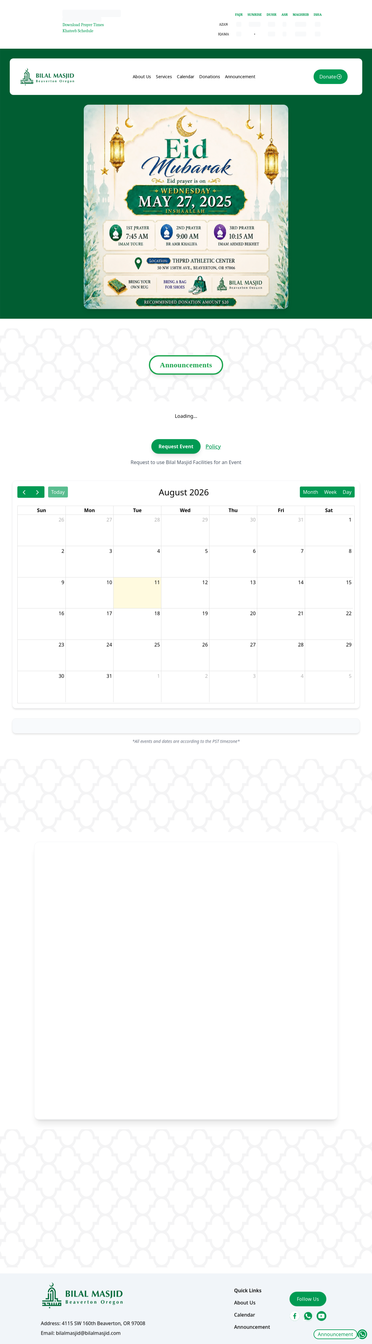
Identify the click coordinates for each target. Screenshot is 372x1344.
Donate (316, 126)
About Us (145, 125)
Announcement (335, 1334)
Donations (208, 125)
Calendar (186, 125)
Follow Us (298, 1251)
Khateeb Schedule (77, 30)
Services (165, 125)
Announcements (186, 391)
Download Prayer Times (83, 24)
